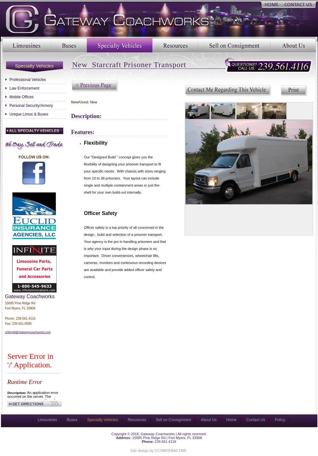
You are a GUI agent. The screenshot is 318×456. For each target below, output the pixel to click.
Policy (280, 420)
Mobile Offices (22, 97)
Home (271, 4)
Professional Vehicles (28, 79)
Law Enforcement (24, 88)
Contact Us (298, 4)
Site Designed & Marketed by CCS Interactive (157, 450)
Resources (175, 45)
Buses (69, 45)
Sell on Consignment (234, 45)
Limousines (27, 45)
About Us (293, 45)
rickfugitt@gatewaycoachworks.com (28, 332)
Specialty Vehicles (119, 45)
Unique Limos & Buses (29, 114)
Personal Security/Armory (31, 105)
